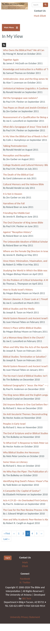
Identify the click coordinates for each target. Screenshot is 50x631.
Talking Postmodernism (15, 145)
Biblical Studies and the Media (18, 308)
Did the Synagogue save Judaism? (20, 98)
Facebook (25, 578)
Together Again (11, 59)
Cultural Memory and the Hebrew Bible (23, 184)
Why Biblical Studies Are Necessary (21, 452)
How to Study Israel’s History (18, 289)
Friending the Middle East (16, 213)
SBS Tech (26, 598)
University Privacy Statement (25, 617)
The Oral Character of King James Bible (23, 222)
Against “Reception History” (17, 232)
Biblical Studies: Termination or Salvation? (24, 356)
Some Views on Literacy (15, 462)
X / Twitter (25, 582)
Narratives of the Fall (14, 203)
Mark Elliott (40, 15)
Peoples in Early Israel (14, 423)
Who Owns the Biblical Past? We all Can (23, 50)
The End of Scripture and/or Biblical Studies (25, 433)
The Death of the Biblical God (18, 174)
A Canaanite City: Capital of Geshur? (22, 490)
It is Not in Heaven (12, 193)
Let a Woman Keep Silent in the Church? (24, 337)
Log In (8, 558)
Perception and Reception (16, 155)
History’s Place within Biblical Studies (22, 327)
